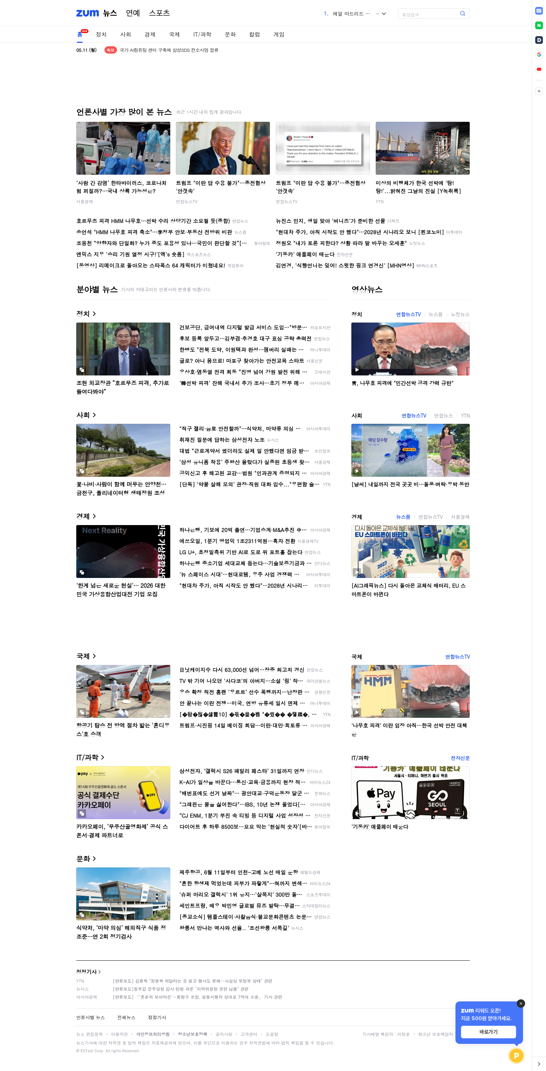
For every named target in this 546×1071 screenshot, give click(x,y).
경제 (150, 34)
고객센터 (249, 1034)
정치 (101, 34)
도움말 (272, 1034)
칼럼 (254, 34)
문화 (230, 34)
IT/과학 (202, 34)
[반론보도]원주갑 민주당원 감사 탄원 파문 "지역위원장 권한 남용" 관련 (181, 989)
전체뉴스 (126, 1017)
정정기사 (86, 971)
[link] (539, 11)
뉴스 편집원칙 (89, 1034)
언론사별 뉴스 (90, 1017)
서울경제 (84, 201)
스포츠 (159, 13)
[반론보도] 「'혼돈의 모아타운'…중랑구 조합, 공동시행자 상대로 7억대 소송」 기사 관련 (197, 997)
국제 (174, 34)
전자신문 (460, 757)
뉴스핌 (436, 314)
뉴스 (110, 13)
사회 (125, 34)
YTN (380, 201)
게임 (278, 34)
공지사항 (224, 1034)
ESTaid (86, 1050)
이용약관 (119, 1034)
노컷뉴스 (460, 314)
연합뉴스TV (186, 201)
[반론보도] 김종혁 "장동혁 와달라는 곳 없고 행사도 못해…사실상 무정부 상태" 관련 (192, 981)
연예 (133, 13)
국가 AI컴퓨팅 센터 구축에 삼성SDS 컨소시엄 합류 (169, 50)
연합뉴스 (443, 415)
